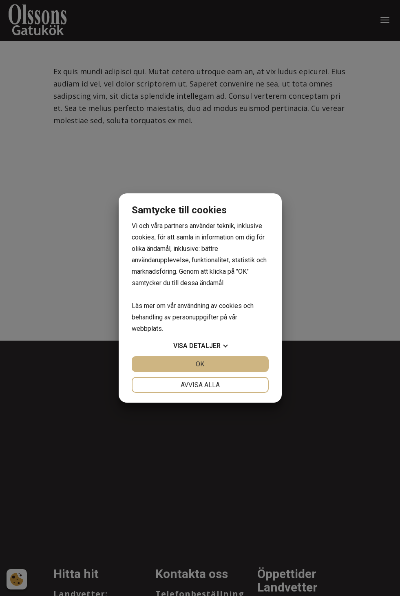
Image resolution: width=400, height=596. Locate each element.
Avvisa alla (200, 385)
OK (200, 364)
